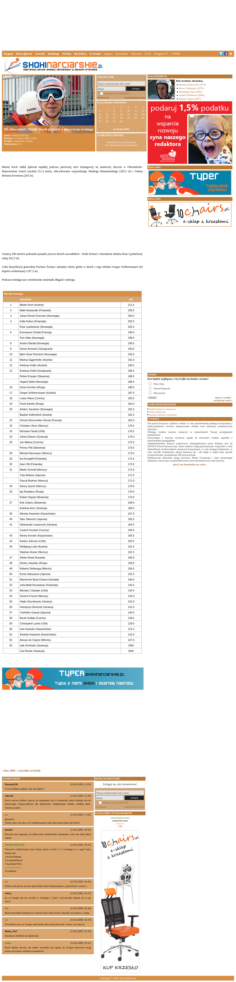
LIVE (147, 53)
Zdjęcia (108, 53)
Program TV (161, 53)
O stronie (95, 53)
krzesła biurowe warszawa (163, 414)
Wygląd (8, 53)
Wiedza (66, 53)
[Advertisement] (118, 25)
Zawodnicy (121, 53)
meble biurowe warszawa (162, 409)
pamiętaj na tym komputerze (117, 93)
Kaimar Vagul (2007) (190, 98)
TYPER (175, 53)
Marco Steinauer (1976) (191, 88)
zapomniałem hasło (135, 97)
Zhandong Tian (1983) (190, 91)
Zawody (40, 53)
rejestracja (103, 97)
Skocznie (136, 53)
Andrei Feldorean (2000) (191, 95)
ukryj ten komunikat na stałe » (190, 464)
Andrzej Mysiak (20, 135)
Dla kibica (80, 53)
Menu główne (24, 53)
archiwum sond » (223, 400)
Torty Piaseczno (157, 411)
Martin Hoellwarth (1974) (192, 84)
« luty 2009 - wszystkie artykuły (21, 770)
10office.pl (130, 978)
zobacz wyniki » (223, 397)
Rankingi (53, 53)
